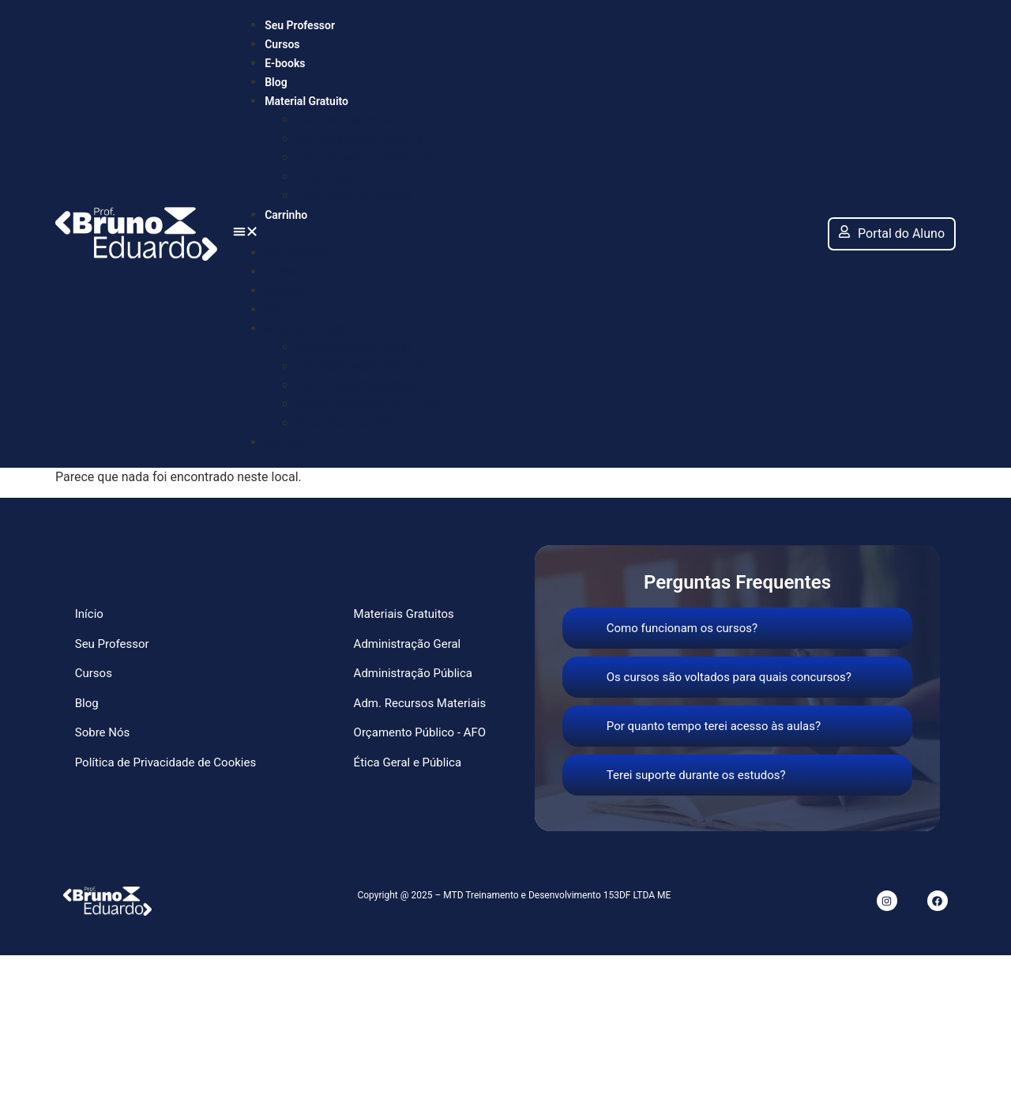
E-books (285, 63)
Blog (276, 82)
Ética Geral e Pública (354, 195)
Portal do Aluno (892, 233)
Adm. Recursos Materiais (367, 157)
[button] (522, 233)
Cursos (282, 44)
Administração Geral (354, 119)
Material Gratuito (306, 101)
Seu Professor (300, 25)
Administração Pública (359, 138)
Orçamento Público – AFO (369, 176)
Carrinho (286, 215)
